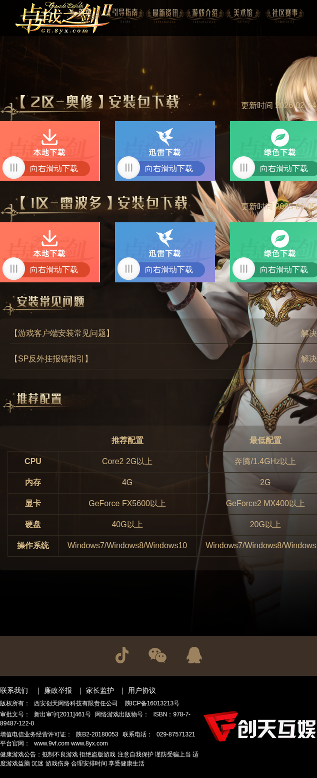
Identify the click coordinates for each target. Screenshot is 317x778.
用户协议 (142, 690)
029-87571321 (175, 734)
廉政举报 (58, 690)
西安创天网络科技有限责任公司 (76, 703)
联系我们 (14, 690)
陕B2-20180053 (97, 734)
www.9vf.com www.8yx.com (71, 743)
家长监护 (100, 690)
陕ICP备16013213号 (152, 703)
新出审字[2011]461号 (62, 714)
